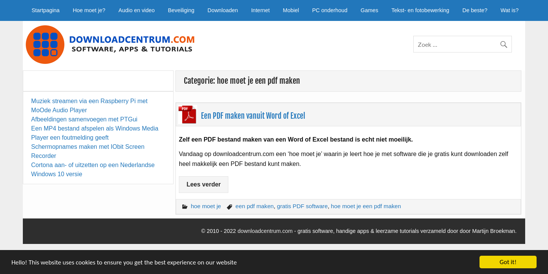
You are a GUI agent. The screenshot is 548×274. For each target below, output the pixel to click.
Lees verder (203, 184)
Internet (260, 10)
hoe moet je (206, 206)
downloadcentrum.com (265, 231)
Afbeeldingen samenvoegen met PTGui (84, 119)
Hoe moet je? (89, 10)
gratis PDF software (302, 206)
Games (369, 10)
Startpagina (46, 10)
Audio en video (136, 10)
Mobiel (291, 10)
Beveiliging (181, 10)
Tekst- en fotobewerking (420, 10)
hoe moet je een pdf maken (366, 206)
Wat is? (509, 10)
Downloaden (222, 10)
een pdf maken (255, 206)
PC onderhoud (329, 10)
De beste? (474, 10)
